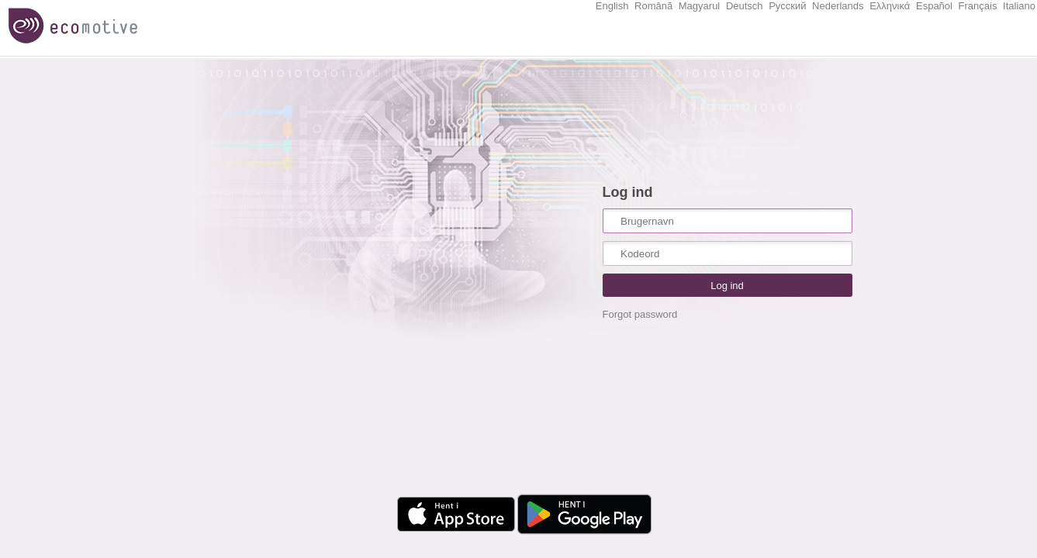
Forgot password (640, 314)
